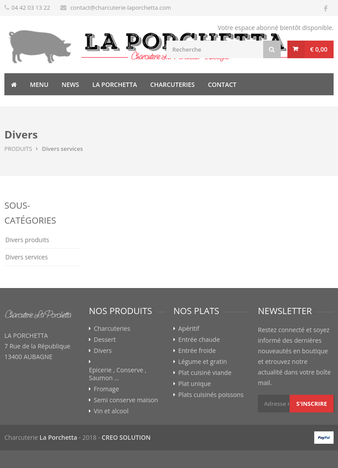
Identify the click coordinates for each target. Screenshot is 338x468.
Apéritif (188, 329)
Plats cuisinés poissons (210, 395)
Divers (103, 351)
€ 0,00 (318, 49)
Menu (39, 84)
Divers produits (27, 240)
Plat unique (194, 384)
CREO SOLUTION (126, 437)
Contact (222, 84)
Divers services (26, 257)
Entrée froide (197, 351)
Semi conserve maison (126, 400)
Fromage (106, 389)
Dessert (105, 340)
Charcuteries (172, 84)
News (70, 84)
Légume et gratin (202, 362)
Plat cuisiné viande (204, 373)
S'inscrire (311, 404)
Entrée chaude (199, 340)
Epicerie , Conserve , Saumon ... (118, 374)
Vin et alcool (111, 411)
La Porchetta (114, 84)
